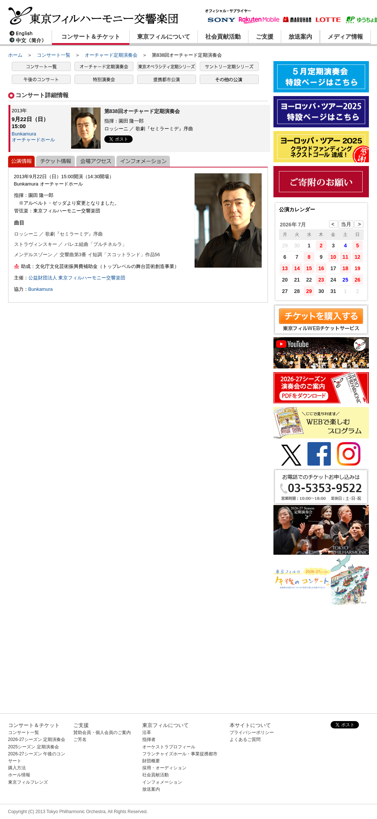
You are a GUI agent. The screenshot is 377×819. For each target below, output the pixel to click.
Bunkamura (40, 289)
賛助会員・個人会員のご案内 (102, 732)
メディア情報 (345, 36)
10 (333, 257)
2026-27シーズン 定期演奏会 (36, 739)
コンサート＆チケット (90, 36)
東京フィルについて (163, 36)
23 (321, 280)
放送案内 (300, 36)
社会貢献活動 (223, 36)
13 (285, 268)
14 (297, 268)
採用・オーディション (164, 767)
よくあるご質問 (245, 739)
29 (309, 291)
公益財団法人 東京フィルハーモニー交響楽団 (77, 277)
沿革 (146, 732)
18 (345, 268)
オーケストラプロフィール (168, 746)
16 (321, 268)
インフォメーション (162, 782)
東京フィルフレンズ (28, 782)
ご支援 (264, 36)
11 (345, 257)
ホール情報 (19, 774)
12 (357, 257)
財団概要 (151, 760)
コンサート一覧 (53, 55)
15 (309, 268)
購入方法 (17, 767)
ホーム (15, 55)
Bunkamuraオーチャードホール (33, 136)
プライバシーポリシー (252, 732)
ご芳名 (80, 739)
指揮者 (149, 739)
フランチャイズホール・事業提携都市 (179, 753)
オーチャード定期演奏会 (111, 55)
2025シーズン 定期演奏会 (33, 746)
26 (357, 280)
